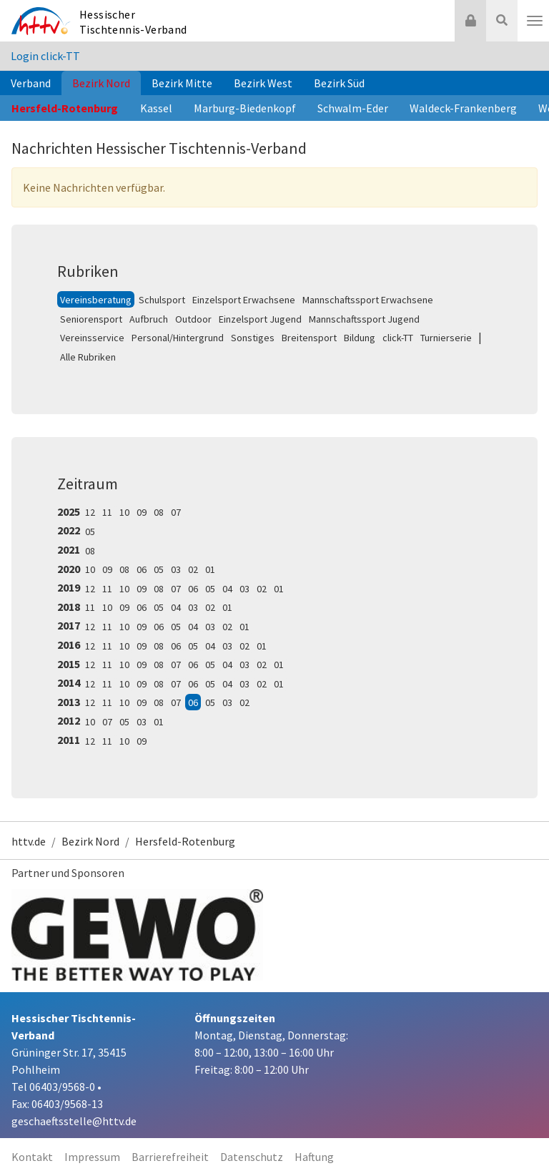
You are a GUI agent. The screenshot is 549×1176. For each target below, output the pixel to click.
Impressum (92, 1157)
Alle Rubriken (88, 357)
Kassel (156, 108)
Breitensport (309, 337)
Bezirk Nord (101, 83)
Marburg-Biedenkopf (245, 108)
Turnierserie (446, 337)
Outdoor (193, 319)
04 (227, 588)
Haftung (314, 1157)
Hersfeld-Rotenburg (64, 108)
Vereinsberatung (96, 299)
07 (176, 512)
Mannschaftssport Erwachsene (367, 299)
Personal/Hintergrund (178, 337)
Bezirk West (263, 83)
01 (210, 569)
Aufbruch (148, 319)
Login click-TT (45, 56)
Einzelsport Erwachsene (243, 299)
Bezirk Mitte (182, 83)
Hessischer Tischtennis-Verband (133, 21)
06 (142, 569)
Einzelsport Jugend (260, 319)
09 (142, 512)
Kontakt (32, 1157)
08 (159, 512)
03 (176, 569)
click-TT (397, 337)
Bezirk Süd (339, 83)
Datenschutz (251, 1157)
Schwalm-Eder (352, 108)
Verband (31, 83)
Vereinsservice (92, 337)
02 (193, 569)
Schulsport (162, 299)
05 (90, 531)
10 (124, 512)
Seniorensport (91, 319)
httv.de (28, 841)
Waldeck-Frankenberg (463, 108)
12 (90, 512)
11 (107, 512)
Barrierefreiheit (170, 1157)
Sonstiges (252, 337)
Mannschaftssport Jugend (364, 319)
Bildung (359, 337)
